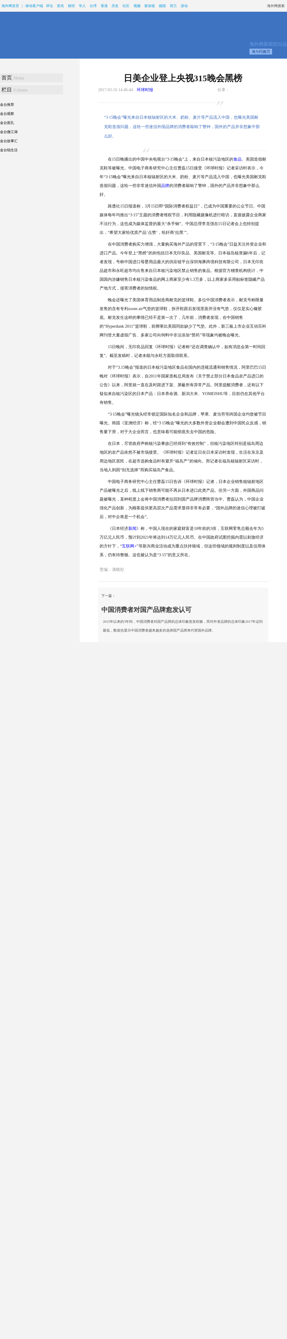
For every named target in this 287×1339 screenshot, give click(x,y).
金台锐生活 (9, 150)
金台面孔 (7, 123)
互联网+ (129, 546)
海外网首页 (10, 6)
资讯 (60, 6)
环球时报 (145, 90)
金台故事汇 (9, 141)
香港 (104, 6)
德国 (162, 6)
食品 (237, 159)
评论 (49, 6)
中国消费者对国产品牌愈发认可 (146, 609)
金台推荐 (7, 105)
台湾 (93, 6)
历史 (115, 6)
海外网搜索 (276, 6)
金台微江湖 (9, 132)
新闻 (132, 528)
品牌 (165, 185)
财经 (71, 6)
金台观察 (7, 114)
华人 (82, 6)
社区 (125, 6)
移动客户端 (34, 6)
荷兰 (173, 6)
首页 (6, 78)
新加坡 (149, 6)
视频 (137, 6)
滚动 (184, 6)
